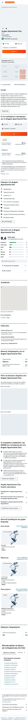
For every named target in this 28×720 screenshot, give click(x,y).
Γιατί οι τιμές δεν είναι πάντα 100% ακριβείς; (14, 710)
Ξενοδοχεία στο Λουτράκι (10, 667)
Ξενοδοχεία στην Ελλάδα (6, 719)
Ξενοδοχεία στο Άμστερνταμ (11, 665)
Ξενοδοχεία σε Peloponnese (19, 719)
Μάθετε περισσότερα (7, 164)
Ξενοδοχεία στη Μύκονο (10, 669)
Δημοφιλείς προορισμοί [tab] (9, 652)
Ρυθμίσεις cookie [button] (5, 173)
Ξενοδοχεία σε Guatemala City (11, 684)
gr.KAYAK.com (4, 717)
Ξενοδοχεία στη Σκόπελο (10, 675)
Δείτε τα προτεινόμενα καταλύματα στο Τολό (21, 590)
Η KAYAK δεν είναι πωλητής (14, 704)
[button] (2, 2)
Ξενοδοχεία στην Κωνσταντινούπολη (13, 671)
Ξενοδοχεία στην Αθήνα (9, 680)
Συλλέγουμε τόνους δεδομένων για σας (14, 707)
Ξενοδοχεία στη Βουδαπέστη (11, 673)
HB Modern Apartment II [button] (7, 608)
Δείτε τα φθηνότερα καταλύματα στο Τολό (22, 558)
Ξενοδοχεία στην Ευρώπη (20, 717)
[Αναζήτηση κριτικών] (15, 261)
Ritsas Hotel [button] (4, 578)
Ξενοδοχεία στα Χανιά (9, 677)
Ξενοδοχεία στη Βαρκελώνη (10, 663)
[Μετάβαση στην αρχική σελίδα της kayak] (9, 2)
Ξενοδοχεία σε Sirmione (9, 682)
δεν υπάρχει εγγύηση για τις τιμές (9, 700)
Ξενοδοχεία (10, 717)
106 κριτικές (14, 39)
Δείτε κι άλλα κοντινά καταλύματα (22, 526)
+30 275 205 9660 (6, 36)
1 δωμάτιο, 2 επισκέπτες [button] (10, 47)
